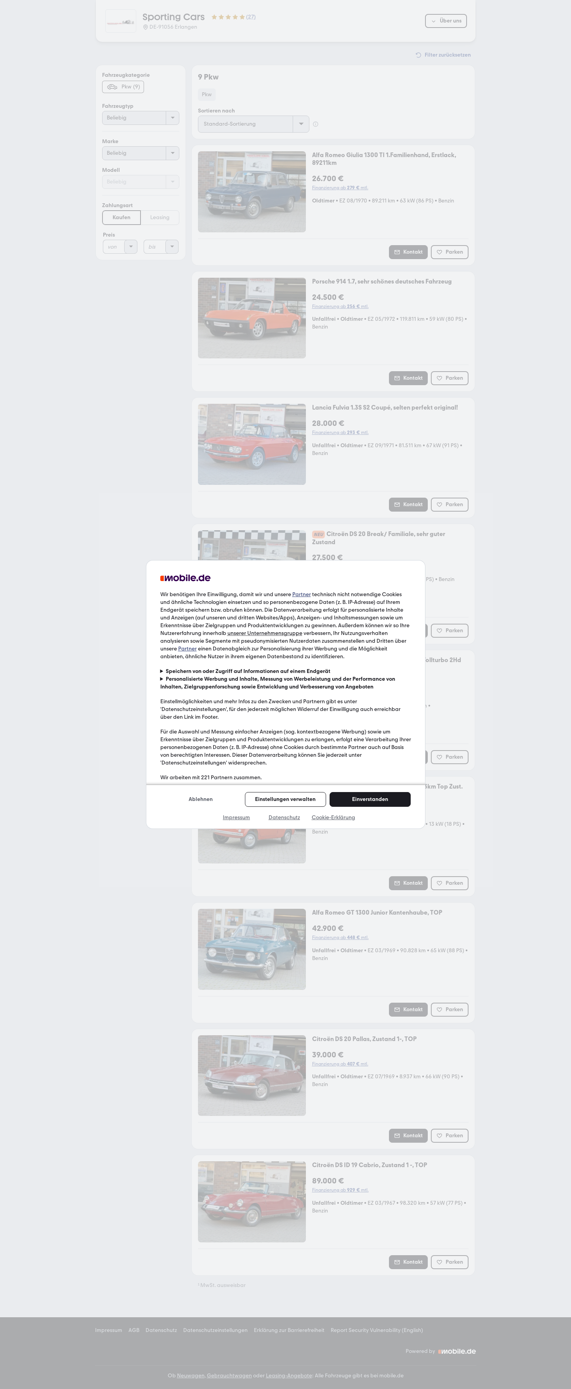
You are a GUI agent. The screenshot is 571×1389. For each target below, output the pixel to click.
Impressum (236, 817)
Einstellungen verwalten (285, 799)
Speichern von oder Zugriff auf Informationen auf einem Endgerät (248, 671)
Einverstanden (370, 799)
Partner (301, 594)
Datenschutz (284, 817)
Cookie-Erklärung (333, 817)
